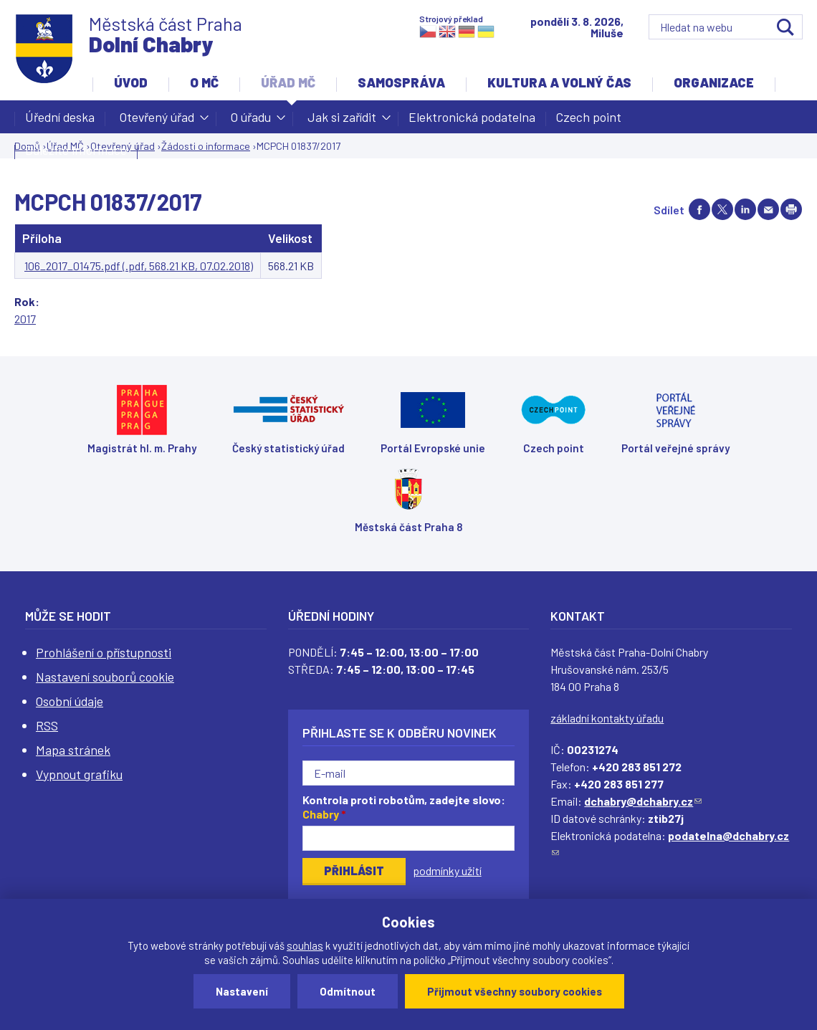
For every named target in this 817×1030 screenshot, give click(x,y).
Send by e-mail (768, 209)
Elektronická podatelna (471, 117)
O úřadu (250, 121)
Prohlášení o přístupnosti (103, 652)
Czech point (588, 117)
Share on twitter (722, 209)
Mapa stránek (73, 750)
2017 (25, 318)
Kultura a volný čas (559, 82)
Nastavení (242, 991)
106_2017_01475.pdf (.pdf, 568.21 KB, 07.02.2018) (138, 265)
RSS (47, 725)
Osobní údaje (69, 701)
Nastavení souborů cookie (105, 677)
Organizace (714, 82)
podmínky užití (447, 870)
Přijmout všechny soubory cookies (514, 991)
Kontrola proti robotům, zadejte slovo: (403, 807)
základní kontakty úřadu (607, 718)
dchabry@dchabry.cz (643, 801)
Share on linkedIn (745, 209)
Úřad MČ (288, 82)
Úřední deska (60, 117)
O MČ (204, 82)
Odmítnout (348, 991)
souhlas (305, 945)
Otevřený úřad (157, 121)
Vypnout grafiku (79, 774)
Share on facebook (699, 209)
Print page (791, 209)
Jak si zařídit (342, 121)
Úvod (131, 82)
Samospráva (401, 82)
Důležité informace (76, 150)
